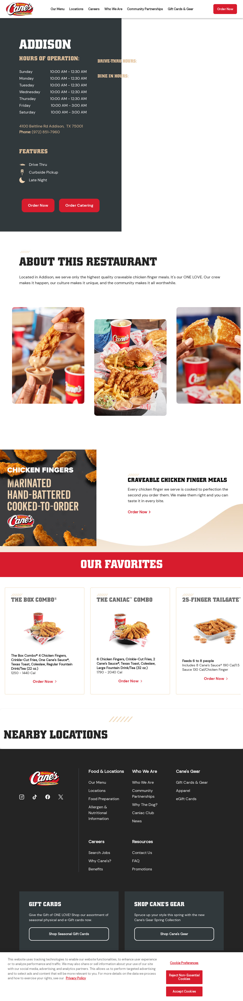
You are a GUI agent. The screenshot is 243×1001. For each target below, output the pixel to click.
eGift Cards (186, 798)
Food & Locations (106, 771)
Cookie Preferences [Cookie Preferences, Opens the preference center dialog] (184, 967)
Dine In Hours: (113, 76)
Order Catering (79, 205)
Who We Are (113, 9)
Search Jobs (99, 852)
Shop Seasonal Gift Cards (69, 934)
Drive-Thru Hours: (117, 61)
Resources (142, 842)
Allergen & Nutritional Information (98, 812)
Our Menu (57, 9)
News (137, 821)
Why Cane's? (99, 860)
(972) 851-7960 (46, 131)
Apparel (183, 790)
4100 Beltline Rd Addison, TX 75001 (51, 126)
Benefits (95, 869)
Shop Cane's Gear (174, 934)
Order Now (225, 9)
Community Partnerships (145, 9)
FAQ (136, 860)
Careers (94, 9)
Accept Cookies (184, 995)
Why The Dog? (144, 804)
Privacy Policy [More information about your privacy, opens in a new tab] (76, 982)
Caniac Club (143, 812)
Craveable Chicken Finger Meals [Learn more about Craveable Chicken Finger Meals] (177, 480)
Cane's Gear (188, 771)
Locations (76, 9)
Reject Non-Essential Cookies (184, 981)
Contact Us (142, 852)
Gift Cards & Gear (180, 9)
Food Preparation (103, 798)
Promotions (142, 869)
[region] (121, 359)
